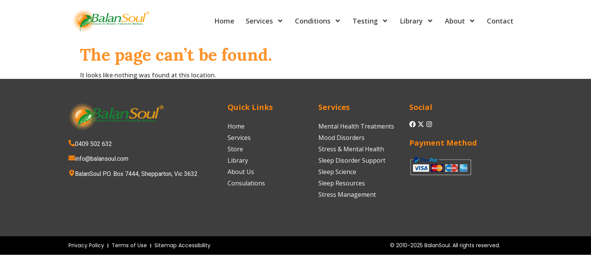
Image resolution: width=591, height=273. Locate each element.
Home (224, 20)
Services (265, 21)
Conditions (318, 21)
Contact (500, 20)
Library (417, 21)
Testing (370, 21)
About (460, 21)
